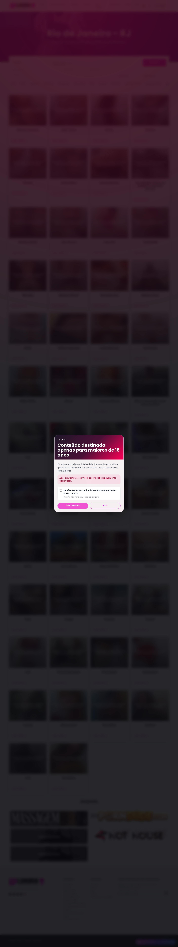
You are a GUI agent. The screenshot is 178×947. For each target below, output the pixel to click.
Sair (105, 506)
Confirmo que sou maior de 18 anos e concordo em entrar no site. (91, 493)
